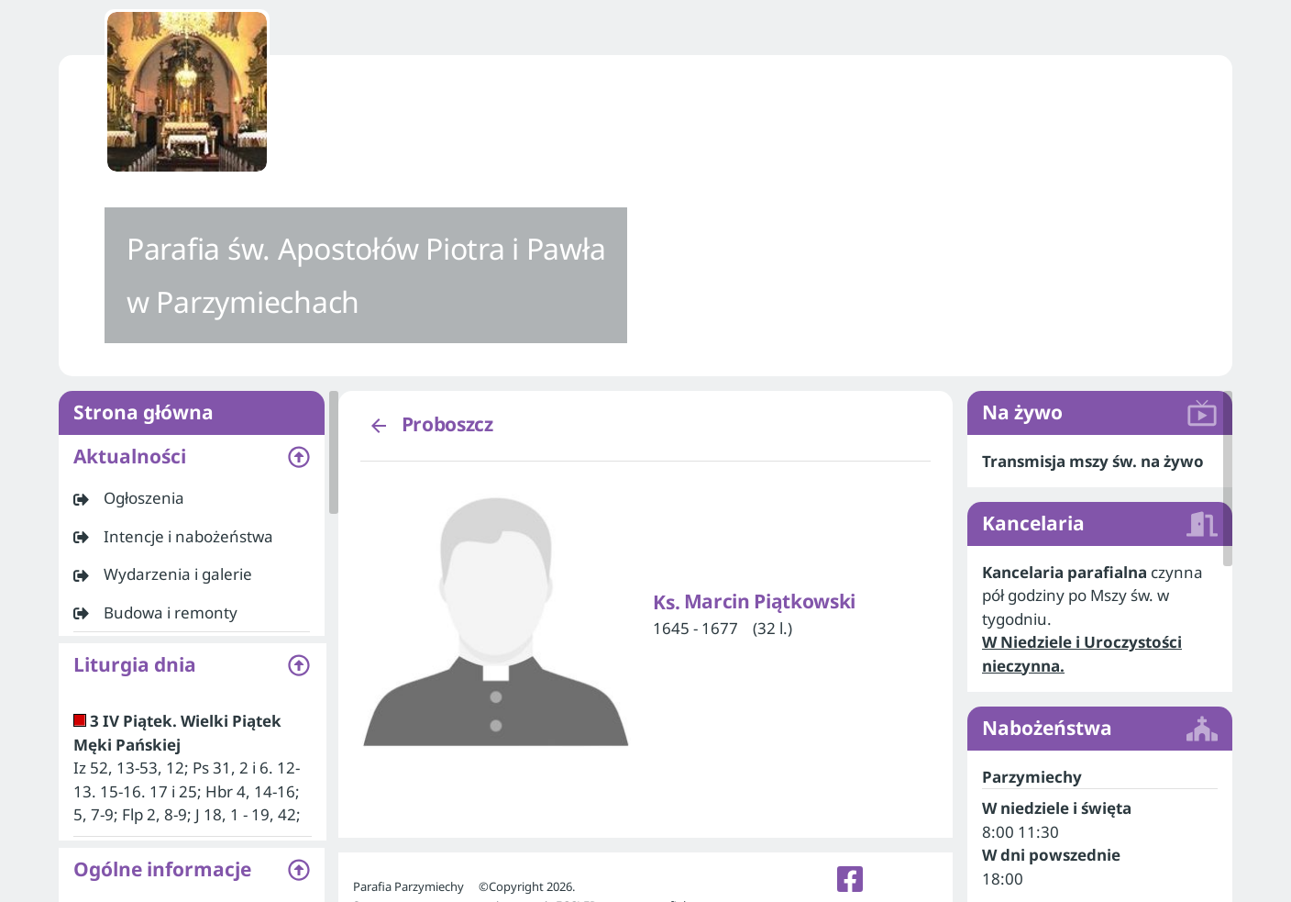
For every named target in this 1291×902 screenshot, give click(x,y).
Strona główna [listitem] (192, 413)
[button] (192, 457)
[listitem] (192, 498)
